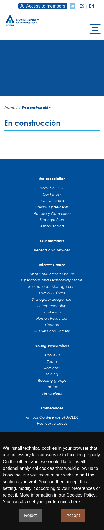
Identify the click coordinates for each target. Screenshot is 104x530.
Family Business (52, 293)
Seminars (52, 368)
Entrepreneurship (52, 305)
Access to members (42, 6)
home (9, 107)
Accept (73, 515)
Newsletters (52, 393)
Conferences (52, 408)
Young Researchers (52, 346)
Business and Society (52, 331)
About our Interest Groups (52, 274)
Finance (52, 324)
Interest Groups (52, 264)
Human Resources (52, 318)
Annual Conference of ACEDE (52, 417)
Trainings (52, 374)
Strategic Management (52, 299)
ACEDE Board (52, 200)
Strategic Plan (52, 219)
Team (52, 361)
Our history (52, 194)
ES (82, 6)
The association (52, 178)
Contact (52, 387)
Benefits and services (52, 250)
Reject (30, 515)
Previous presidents (52, 207)
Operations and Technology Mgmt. (52, 280)
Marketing (52, 312)
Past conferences (52, 423)
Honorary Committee (52, 213)
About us (52, 355)
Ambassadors (52, 226)
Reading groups (52, 380)
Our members (52, 241)
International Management (52, 286)
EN (91, 6)
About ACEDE (52, 188)
